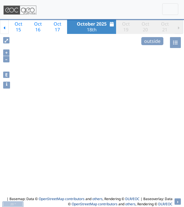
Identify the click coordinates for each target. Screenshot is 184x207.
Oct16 (38, 27)
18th (96, 27)
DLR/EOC (132, 198)
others (97, 198)
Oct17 (57, 27)
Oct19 (126, 27)
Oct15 (18, 27)
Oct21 (165, 27)
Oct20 (145, 27)
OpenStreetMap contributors (62, 198)
